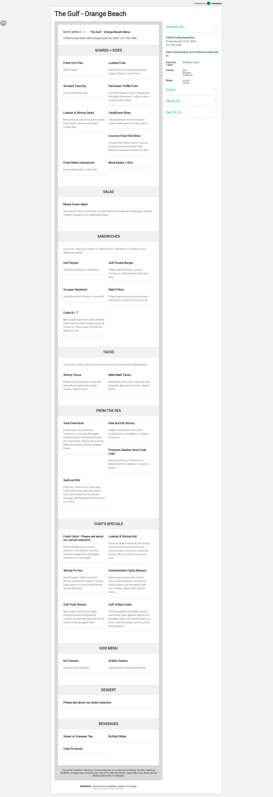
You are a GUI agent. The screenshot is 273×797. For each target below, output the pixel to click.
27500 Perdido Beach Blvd (180, 37)
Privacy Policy (117, 789)
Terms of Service (101, 789)
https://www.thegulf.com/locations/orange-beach (192, 54)
